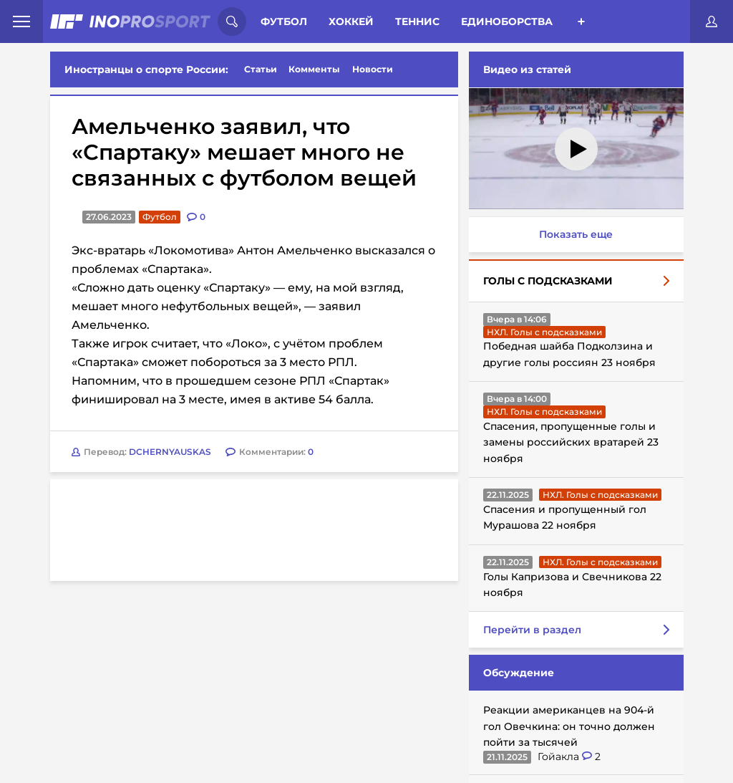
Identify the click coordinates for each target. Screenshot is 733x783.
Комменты (314, 69)
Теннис (417, 21)
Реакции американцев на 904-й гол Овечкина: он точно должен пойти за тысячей (569, 726)
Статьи (260, 69)
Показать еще (576, 234)
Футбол (284, 21)
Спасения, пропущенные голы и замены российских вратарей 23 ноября (571, 442)
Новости (372, 69)
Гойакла (560, 756)
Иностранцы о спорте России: (146, 69)
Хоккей (351, 21)
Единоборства (507, 21)
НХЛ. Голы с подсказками (544, 332)
